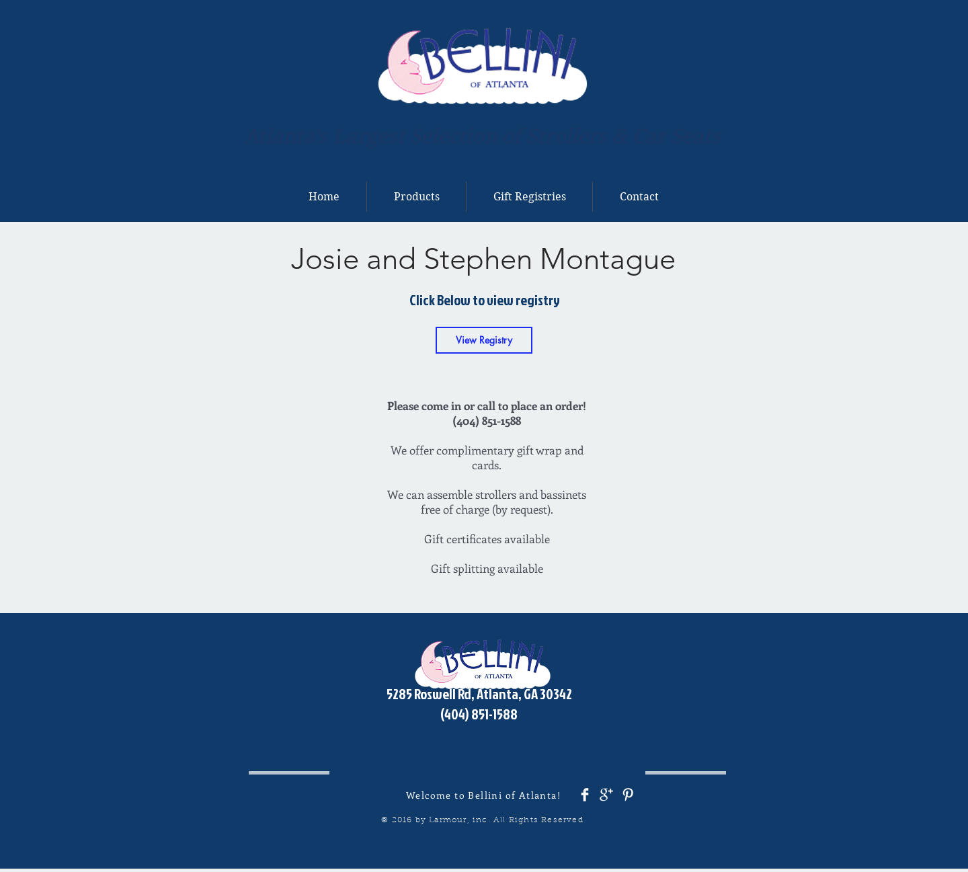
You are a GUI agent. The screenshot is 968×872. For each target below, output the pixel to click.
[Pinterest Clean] (628, 794)
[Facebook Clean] (585, 794)
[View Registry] (484, 340)
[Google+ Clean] (606, 794)
